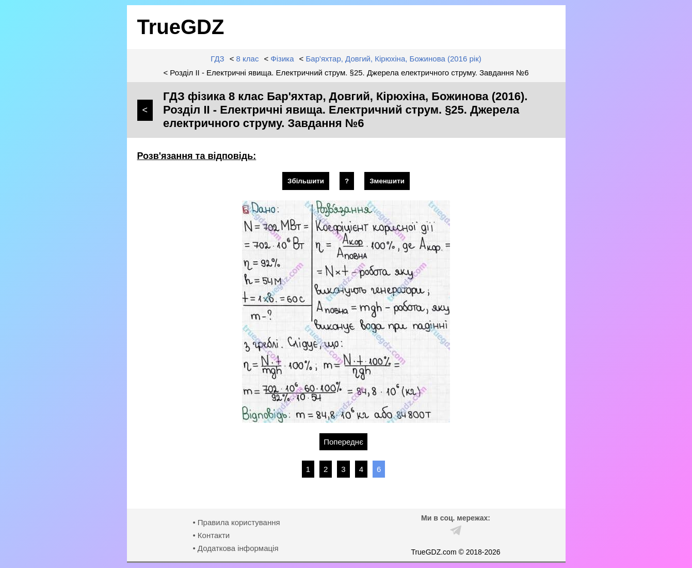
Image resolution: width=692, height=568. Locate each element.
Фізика (282, 58)
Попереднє (343, 441)
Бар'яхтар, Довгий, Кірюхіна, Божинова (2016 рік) (393, 58)
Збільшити (305, 181)
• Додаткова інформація (235, 548)
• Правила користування (236, 522)
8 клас (247, 58)
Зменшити (387, 181)
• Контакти (211, 535)
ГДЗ (217, 58)
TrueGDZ (180, 26)
